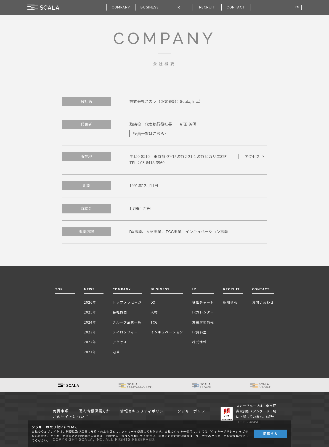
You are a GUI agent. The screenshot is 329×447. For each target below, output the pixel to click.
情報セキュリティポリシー (144, 411)
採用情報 (230, 302)
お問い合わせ (263, 302)
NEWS (89, 288)
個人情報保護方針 (94, 411)
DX (153, 302)
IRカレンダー (203, 312)
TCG (154, 322)
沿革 (116, 351)
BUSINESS (160, 288)
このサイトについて (70, 417)
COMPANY (122, 288)
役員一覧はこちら (148, 133)
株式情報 (199, 341)
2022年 (90, 341)
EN (297, 7)
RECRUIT (207, 7)
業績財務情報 (203, 322)
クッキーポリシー (193, 411)
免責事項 (61, 411)
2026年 (90, 302)
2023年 (90, 332)
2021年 (90, 351)
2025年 (90, 312)
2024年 (90, 322)
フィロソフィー (125, 332)
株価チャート (203, 302)
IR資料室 (199, 332)
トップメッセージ (127, 302)
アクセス (252, 156)
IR (194, 288)
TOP (59, 288)
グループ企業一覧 (127, 322)
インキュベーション (167, 332)
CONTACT (236, 7)
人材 (154, 312)
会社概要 (120, 312)
